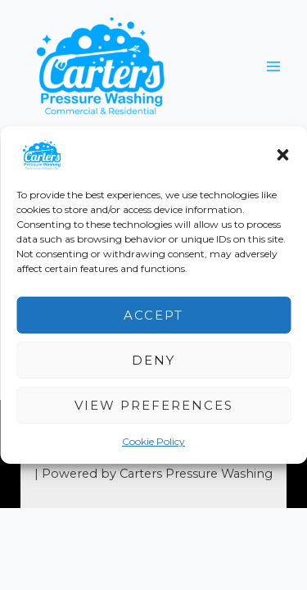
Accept (153, 314)
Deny (153, 359)
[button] (282, 155)
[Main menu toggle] (273, 66)
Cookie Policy (153, 441)
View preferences (153, 404)
